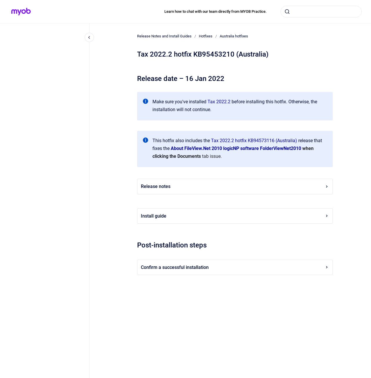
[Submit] (287, 11)
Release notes (235, 186)
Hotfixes (205, 36)
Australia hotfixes (234, 36)
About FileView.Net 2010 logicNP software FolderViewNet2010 (236, 148)
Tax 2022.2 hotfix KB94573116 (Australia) (254, 140)
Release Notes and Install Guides (164, 36)
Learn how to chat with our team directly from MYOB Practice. (215, 11)
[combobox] (321, 11)
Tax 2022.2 (219, 101)
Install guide (235, 216)
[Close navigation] (89, 37)
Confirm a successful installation (235, 267)
